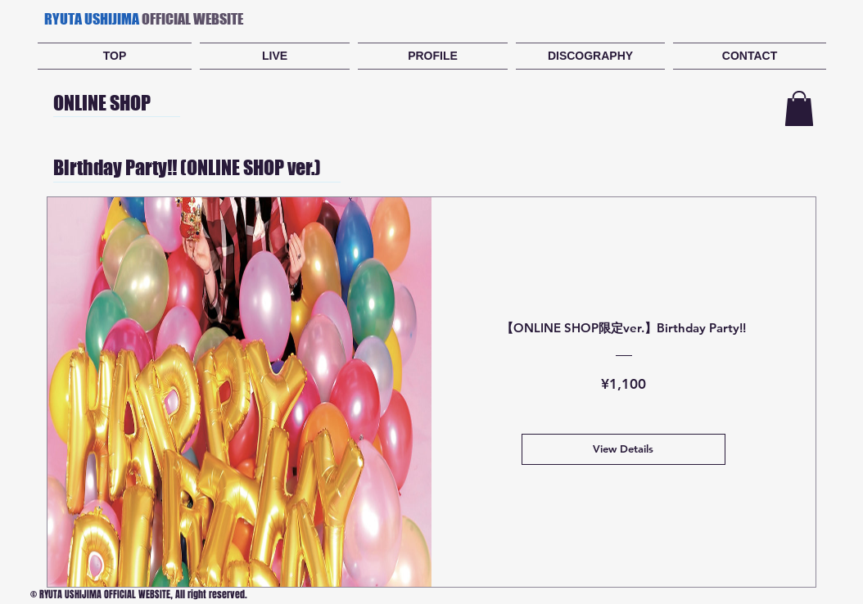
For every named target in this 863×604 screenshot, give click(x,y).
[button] (799, 108)
